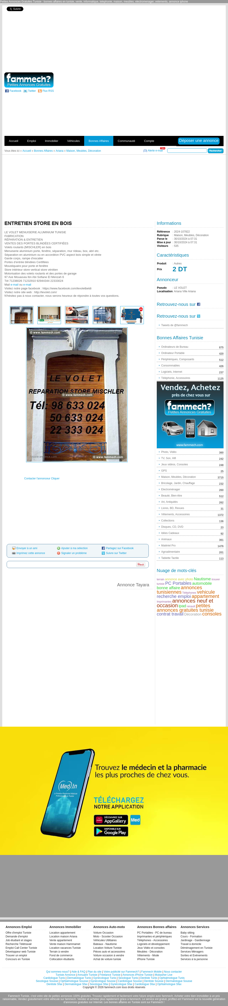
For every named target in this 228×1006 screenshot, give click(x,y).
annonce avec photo (179, 579)
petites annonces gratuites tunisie (185, 608)
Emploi (31, 141)
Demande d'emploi (17, 936)
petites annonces (62, 996)
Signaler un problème (74, 553)
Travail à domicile (191, 944)
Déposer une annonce (198, 140)
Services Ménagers (192, 951)
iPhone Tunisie (146, 959)
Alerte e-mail (155, 150)
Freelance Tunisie (109, 974)
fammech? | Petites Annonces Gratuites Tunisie (28, 80)
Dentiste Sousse (153, 981)
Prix (159, 269)
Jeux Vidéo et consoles (151, 947)
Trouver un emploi (16, 955)
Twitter (32, 90)
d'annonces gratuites (75, 1002)
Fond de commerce (60, 955)
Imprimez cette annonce (30, 553)
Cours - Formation (191, 936)
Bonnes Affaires (99, 141)
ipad (182, 606)
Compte (149, 141)
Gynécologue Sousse (103, 981)
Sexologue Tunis (128, 977)
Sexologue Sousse (47, 981)
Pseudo (162, 287)
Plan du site (95, 971)
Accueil (13, 141)
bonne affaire (168, 588)
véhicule (55, 999)
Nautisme (202, 579)
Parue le (162, 238)
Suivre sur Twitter (116, 553)
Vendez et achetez (88, 999)
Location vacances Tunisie (65, 947)
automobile (202, 583)
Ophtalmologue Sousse (74, 981)
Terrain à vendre (59, 951)
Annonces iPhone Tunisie (137, 974)
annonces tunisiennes (179, 590)
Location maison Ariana (63, 936)
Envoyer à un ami (26, 548)
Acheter (178, 996)
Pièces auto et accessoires (109, 951)
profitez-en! (174, 999)
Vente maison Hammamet (64, 944)
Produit (161, 263)
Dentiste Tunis (148, 977)
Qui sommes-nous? (57, 971)
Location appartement (62, 932)
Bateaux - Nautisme (105, 944)
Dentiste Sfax (54, 984)
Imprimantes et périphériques (154, 936)
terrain (160, 579)
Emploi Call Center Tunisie (21, 947)
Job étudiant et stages (19, 940)
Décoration (192, 614)
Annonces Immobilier (65, 927)
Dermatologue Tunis (79, 977)
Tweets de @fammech (174, 325)
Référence (163, 231)
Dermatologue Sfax (76, 984)
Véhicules (73, 141)
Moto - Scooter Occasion (108, 936)
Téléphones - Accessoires (152, 940)
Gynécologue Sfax (121, 984)
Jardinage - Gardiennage (195, 940)
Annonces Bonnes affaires (157, 927)
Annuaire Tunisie (87, 974)
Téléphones (189, 592)
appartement (205, 596)
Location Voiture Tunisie (107, 947)
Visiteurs (162, 245)
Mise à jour (164, 242)
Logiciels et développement (153, 944)
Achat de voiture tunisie (107, 959)
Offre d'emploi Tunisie (18, 932)
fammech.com (112, 987)
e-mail (14, 284)
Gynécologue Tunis (104, 977)
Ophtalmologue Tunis (172, 977)
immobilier (203, 996)
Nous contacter (173, 971)
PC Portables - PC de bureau (154, 932)
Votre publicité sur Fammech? (121, 971)
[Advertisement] (176, 38)
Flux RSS (48, 90)
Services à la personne (194, 959)
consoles (212, 614)
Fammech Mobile (151, 971)
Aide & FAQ (78, 971)
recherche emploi (174, 596)
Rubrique (163, 235)
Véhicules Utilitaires (105, 940)
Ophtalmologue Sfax (169, 984)
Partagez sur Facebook (120, 548)
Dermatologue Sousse (179, 981)
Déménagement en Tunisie (196, 947)
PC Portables (178, 583)
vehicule (206, 592)
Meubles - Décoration (150, 951)
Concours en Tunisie (18, 959)
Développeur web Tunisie (21, 951)
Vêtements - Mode (148, 955)
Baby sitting (187, 932)
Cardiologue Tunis (54, 977)
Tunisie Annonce (65, 974)
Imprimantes (164, 601)
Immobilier (51, 141)
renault (191, 606)
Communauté (126, 141)
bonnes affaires (118, 1002)
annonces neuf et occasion (185, 603)
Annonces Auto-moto (109, 927)
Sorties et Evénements (194, 955)
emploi (151, 996)
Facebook (15, 90)
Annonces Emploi (19, 927)
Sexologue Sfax (99, 984)
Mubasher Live (163, 974)
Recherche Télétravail (19, 944)
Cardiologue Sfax (144, 984)
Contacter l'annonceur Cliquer (41, 478)
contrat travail (170, 613)
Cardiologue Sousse (130, 981)
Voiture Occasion (103, 932)
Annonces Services (195, 927)
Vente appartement (60, 940)
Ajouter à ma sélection (74, 548)
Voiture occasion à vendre (108, 955)
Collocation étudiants (61, 959)
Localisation (165, 291)
